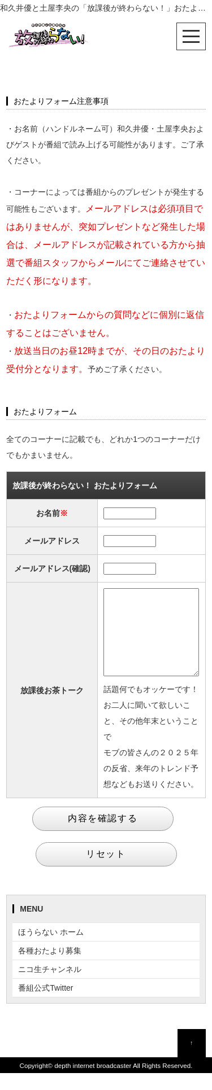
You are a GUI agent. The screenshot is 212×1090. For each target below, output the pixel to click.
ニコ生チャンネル (49, 986)
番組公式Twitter (45, 1004)
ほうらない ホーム (51, 948)
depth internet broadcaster (92, 1082)
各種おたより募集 (49, 967)
